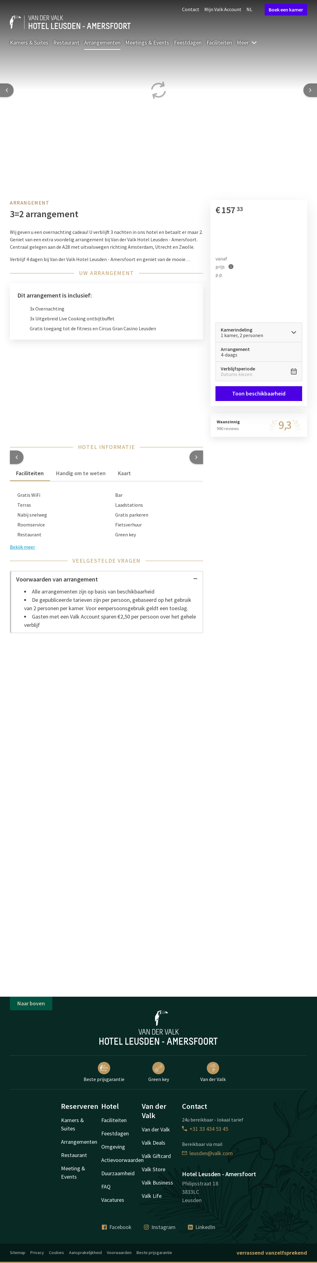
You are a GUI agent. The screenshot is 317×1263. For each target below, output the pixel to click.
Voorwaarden (119, 1252)
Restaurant (66, 42)
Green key (158, 1072)
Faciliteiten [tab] (30, 473)
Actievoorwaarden (122, 1160)
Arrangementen (102, 42)
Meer (247, 42)
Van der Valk (213, 1072)
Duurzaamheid (118, 1173)
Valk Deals (153, 1142)
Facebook (117, 1227)
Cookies (56, 1252)
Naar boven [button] (31, 1003)
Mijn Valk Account (222, 9)
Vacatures (112, 1199)
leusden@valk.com (207, 1153)
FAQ (106, 1186)
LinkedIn (201, 1227)
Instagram (160, 1227)
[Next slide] (310, 90)
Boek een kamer (286, 9)
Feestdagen (188, 42)
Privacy (37, 1252)
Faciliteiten (219, 42)
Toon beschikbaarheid (258, 393)
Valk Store (153, 1169)
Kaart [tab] (124, 473)
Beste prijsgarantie (104, 1072)
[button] (17, 457)
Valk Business (157, 1182)
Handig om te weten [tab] (81, 473)
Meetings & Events (147, 42)
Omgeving (113, 1146)
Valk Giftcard (156, 1156)
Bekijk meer (22, 547)
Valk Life (152, 1195)
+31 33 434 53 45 (205, 1128)
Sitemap (17, 1252)
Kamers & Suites (29, 42)
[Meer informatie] (230, 267)
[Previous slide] (7, 90)
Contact (190, 9)
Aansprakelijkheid (85, 1252)
